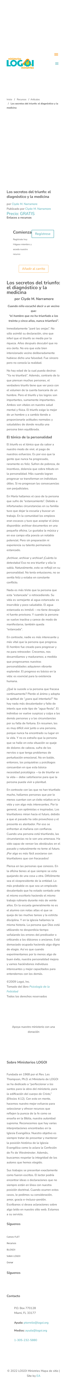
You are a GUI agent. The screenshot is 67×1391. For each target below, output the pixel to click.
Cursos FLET (13, 1236)
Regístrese (42, 234)
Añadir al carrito (33, 269)
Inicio (9, 99)
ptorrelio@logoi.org (36, 1323)
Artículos (35, 99)
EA (38, 1376)
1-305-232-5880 (25, 1340)
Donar (10, 1262)
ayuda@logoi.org (36, 1330)
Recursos (21, 99)
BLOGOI (11, 1249)
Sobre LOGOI (13, 1255)
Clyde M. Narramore (24, 204)
